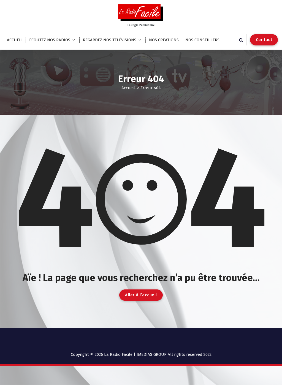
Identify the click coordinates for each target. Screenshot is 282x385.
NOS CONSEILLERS (202, 39)
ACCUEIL (15, 39)
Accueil (128, 87)
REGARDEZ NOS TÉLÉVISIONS (109, 39)
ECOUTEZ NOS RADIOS (49, 39)
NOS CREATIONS (164, 39)
